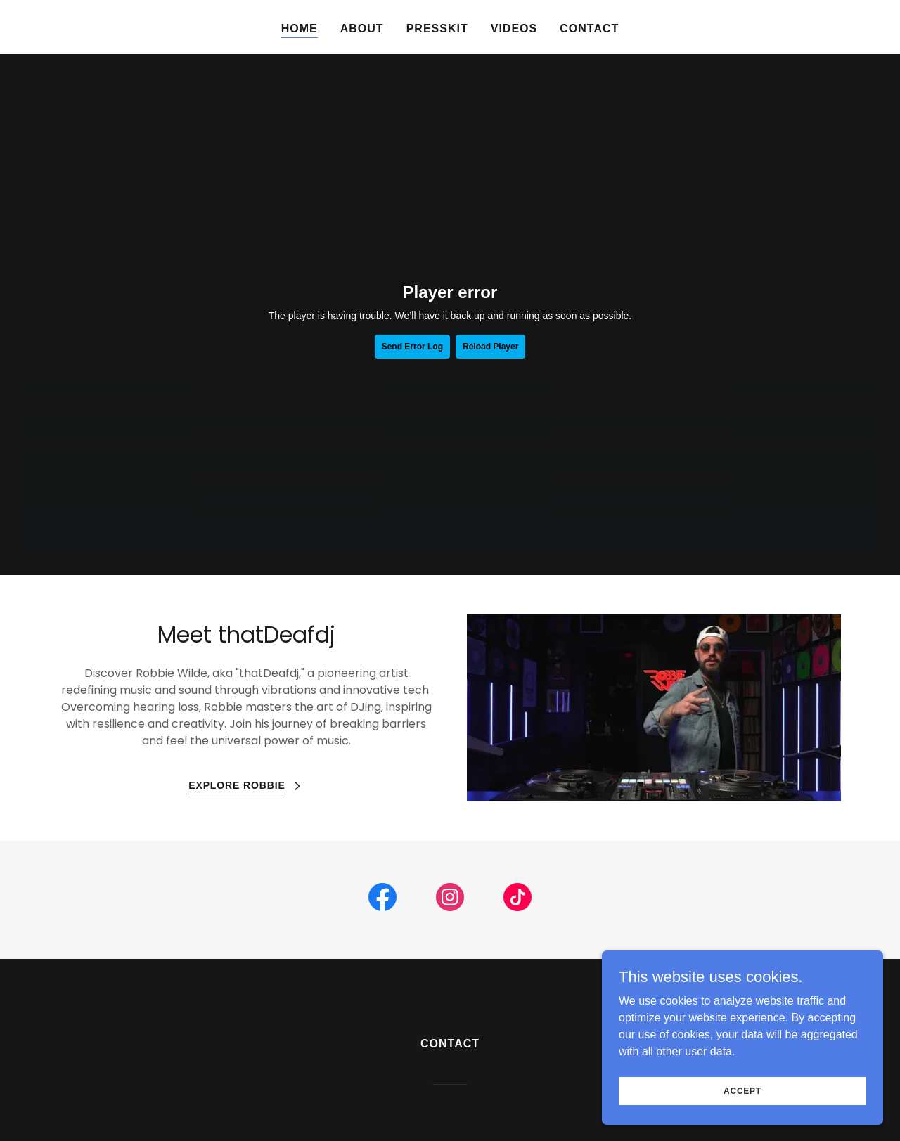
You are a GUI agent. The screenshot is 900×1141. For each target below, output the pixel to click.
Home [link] (299, 28)
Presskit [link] (437, 28)
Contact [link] (589, 28)
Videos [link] (514, 28)
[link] (382, 900)
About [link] (362, 28)
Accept (742, 1090)
